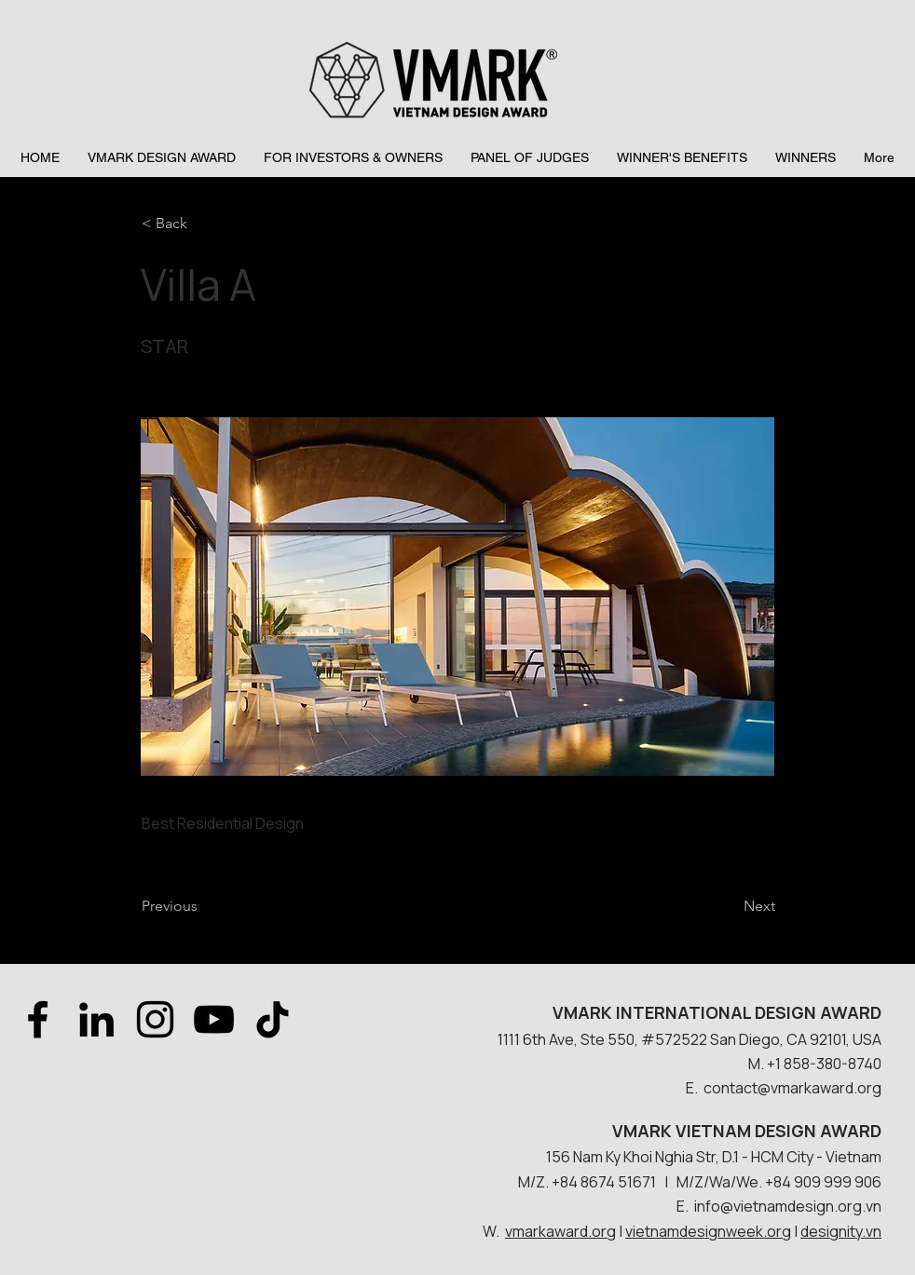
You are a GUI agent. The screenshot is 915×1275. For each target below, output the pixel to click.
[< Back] (203, 223)
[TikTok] (272, 1019)
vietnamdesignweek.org (708, 1231)
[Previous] (203, 906)
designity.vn (840, 1231)
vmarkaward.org (560, 1231)
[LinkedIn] (96, 1019)
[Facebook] (37, 1019)
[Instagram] (155, 1019)
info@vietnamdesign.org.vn (787, 1206)
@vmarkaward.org (819, 1088)
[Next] (728, 906)
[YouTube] (214, 1019)
